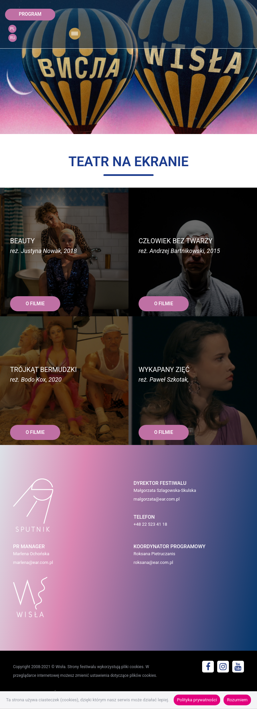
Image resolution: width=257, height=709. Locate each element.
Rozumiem (237, 699)
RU (12, 38)
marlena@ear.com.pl (33, 562)
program (30, 14)
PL (12, 28)
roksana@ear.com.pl (153, 562)
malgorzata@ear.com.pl (157, 499)
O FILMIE (35, 303)
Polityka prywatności (197, 699)
